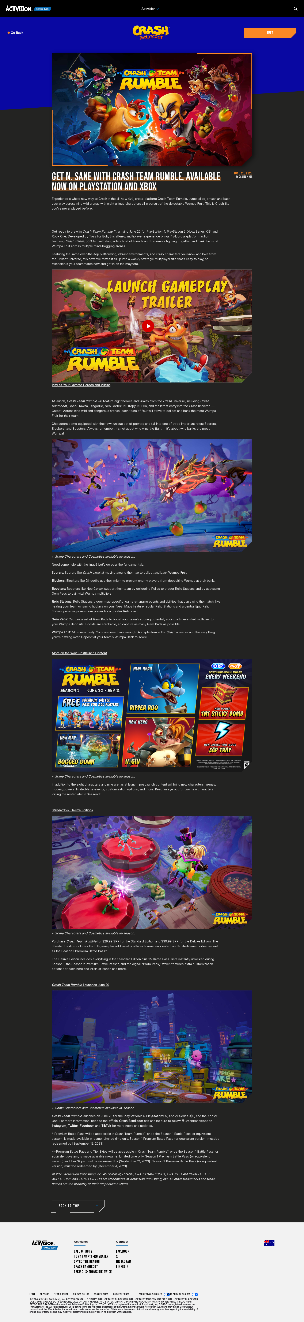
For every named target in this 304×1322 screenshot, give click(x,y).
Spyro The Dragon (87, 1261)
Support (45, 1294)
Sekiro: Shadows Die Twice (93, 1272)
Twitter (73, 1126)
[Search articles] (296, 9)
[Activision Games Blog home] (45, 1245)
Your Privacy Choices (150, 1294)
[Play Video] (152, 326)
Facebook (87, 1126)
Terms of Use (61, 1294)
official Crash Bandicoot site (129, 1121)
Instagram (59, 1126)
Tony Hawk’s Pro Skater (91, 1256)
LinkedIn (122, 1266)
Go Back (15, 33)
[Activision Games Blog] (28, 9)
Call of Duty (83, 1251)
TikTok (106, 1126)
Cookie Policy (101, 1294)
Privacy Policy (81, 1294)
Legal (32, 1294)
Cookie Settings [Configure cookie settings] (121, 1294)
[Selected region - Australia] (269, 1243)
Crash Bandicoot (86, 1266)
